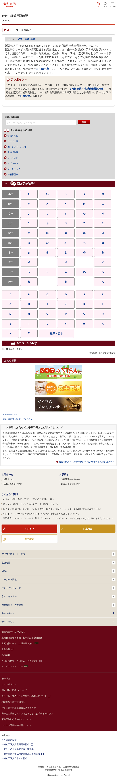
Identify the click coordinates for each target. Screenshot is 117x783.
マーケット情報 (58, 579)
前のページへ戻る (10, 414)
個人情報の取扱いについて (14, 690)
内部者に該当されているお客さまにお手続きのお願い (27, 713)
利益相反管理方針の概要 (13, 702)
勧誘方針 (6, 655)
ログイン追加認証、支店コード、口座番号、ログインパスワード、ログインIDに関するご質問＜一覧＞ (52, 509)
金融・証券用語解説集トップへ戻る (17, 419)
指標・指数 (30, 39)
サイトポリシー (9, 684)
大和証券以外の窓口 (12, 484)
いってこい (13, 158)
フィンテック (14, 169)
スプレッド (13, 163)
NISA (58, 571)
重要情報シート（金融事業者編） (20, 643)
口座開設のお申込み (70, 479)
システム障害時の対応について (17, 725)
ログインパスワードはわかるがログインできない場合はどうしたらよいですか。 (41, 513)
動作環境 (6, 678)
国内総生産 (42, 68)
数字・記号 (56, 333)
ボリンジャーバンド (17, 147)
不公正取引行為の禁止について (17, 719)
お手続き (64, 474)
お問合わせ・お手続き (58, 605)
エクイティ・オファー (15, 666)
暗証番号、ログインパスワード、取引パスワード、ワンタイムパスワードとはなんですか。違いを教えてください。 (59, 518)
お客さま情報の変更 (70, 484)
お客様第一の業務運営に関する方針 (19, 707)
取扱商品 (58, 562)
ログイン (29, 528)
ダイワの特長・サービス (58, 554)
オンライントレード (58, 588)
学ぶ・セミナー (58, 596)
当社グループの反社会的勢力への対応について (24, 696)
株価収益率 (13, 174)
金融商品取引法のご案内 (13, 631)
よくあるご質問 (10, 494)
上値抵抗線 (13, 152)
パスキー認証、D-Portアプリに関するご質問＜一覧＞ (28, 499)
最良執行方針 (8, 649)
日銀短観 (25, 96)
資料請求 (29, 538)
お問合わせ (7, 474)
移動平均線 (13, 135)
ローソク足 (13, 141)
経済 (20, 39)
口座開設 (87, 528)
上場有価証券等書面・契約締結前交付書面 (22, 637)
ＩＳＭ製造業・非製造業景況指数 (85, 88)
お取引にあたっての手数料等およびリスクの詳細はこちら (87, 462)
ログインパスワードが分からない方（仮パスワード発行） (31, 504)
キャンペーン (8, 613)
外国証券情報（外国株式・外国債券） (20, 661)
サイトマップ (8, 622)
